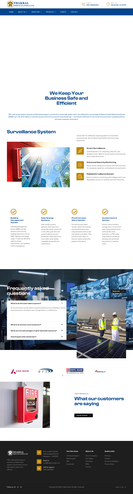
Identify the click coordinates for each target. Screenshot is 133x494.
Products (51, 12)
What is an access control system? (26, 325)
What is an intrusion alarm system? (26, 303)
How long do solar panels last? (23, 337)
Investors (36, 12)
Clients (63, 12)
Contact (74, 12)
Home (11, 12)
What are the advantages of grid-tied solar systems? (34, 331)
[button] (22, 11)
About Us (22, 12)
